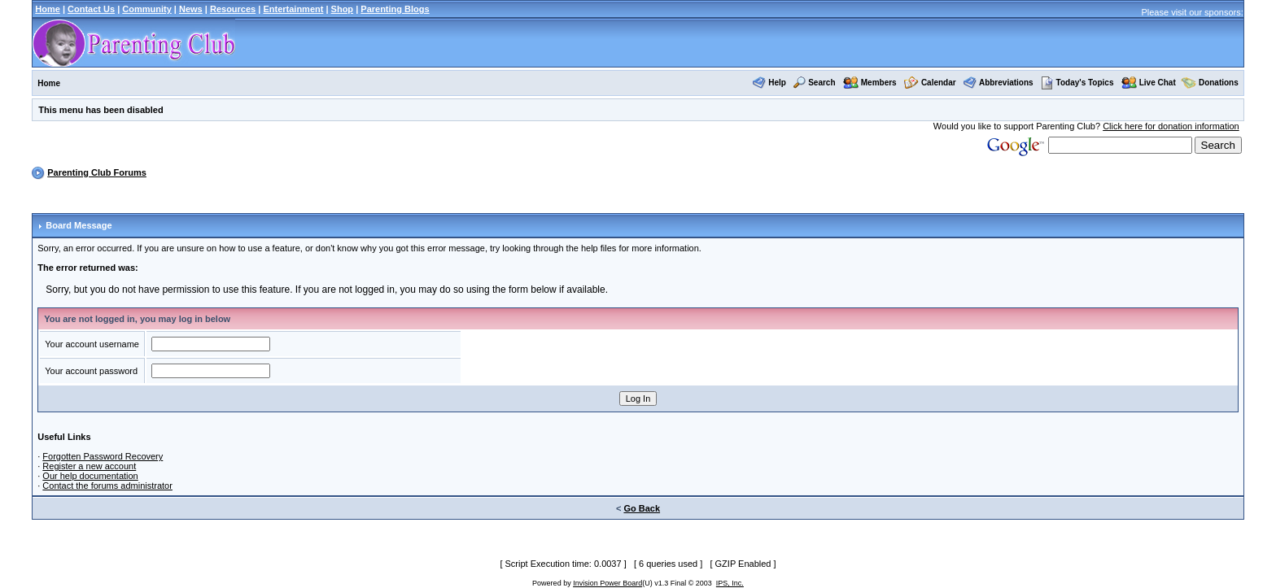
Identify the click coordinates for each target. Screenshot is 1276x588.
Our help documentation (90, 476)
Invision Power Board (607, 583)
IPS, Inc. (730, 583)
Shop (342, 9)
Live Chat (1157, 82)
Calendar (938, 82)
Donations (1219, 82)
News (191, 9)
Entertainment (293, 9)
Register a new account (89, 466)
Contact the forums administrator (107, 485)
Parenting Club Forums (96, 172)
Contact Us (91, 9)
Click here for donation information (1171, 126)
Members (879, 82)
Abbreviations (1006, 82)
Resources (233, 9)
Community (147, 9)
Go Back (641, 508)
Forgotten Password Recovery (102, 456)
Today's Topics (1077, 82)
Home (47, 9)
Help (777, 82)
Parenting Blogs (395, 9)
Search (821, 82)
